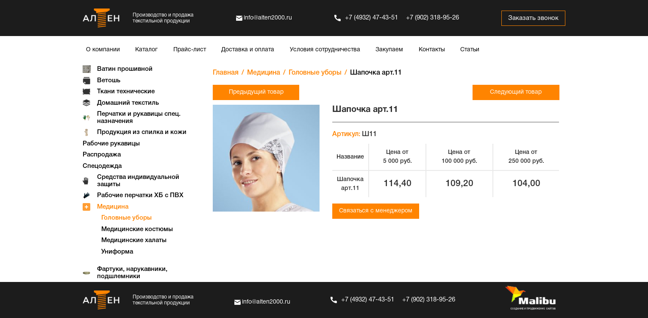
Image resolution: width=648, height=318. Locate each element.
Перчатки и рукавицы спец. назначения (139, 117)
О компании (103, 50)
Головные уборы (126, 218)
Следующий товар (516, 92)
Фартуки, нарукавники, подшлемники (132, 272)
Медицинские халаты (134, 240)
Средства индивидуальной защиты (138, 180)
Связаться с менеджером (375, 211)
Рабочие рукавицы (111, 144)
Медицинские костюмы (137, 229)
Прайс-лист (189, 50)
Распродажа (102, 155)
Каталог (146, 50)
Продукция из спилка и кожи (141, 132)
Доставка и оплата (247, 50)
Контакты (432, 50)
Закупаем (389, 50)
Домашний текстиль (128, 103)
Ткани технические (126, 92)
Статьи (469, 50)
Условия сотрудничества (325, 50)
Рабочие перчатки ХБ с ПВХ (140, 195)
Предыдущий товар (256, 92)
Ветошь (108, 81)
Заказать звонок (533, 18)
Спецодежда (102, 166)
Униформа (117, 252)
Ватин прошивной (125, 69)
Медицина (112, 207)
